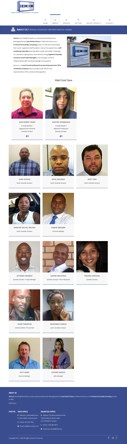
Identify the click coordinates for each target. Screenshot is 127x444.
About (55, 21)
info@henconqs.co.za (31, 426)
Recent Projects (94, 21)
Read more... (13, 403)
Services (66, 21)
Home (45, 21)
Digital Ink (12, 440)
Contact (110, 21)
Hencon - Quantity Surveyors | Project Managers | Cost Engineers (25, 7)
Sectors (78, 21)
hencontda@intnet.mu (54, 429)
